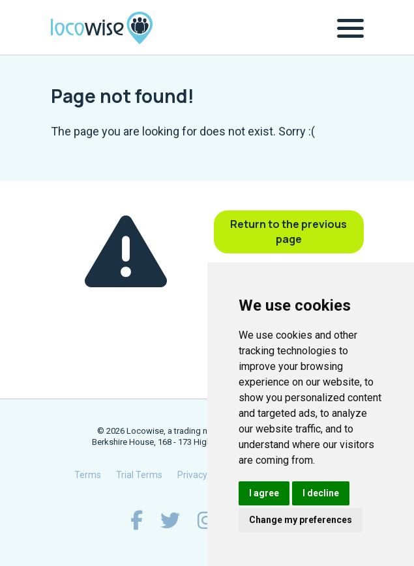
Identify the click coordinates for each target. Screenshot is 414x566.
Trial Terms (139, 475)
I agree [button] (264, 493)
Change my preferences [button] (300, 520)
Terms (87, 475)
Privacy (192, 475)
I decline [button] (321, 493)
